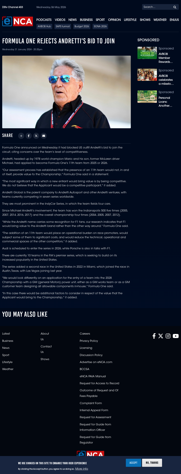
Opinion (114, 20)
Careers (85, 334)
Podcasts (43, 20)
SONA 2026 (100, 27)
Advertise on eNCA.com (96, 362)
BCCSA (84, 369)
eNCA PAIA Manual (93, 376)
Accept (133, 462)
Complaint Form (91, 403)
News (72, 20)
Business (86, 20)
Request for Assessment (95, 417)
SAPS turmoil (63, 27)
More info (81, 469)
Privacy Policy (89, 341)
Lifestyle (130, 20)
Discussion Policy (91, 355)
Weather (160, 20)
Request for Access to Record (99, 383)
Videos (60, 20)
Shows (145, 20)
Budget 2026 (82, 27)
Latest (6, 334)
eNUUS (174, 20)
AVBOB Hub (44, 27)
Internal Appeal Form (94, 410)
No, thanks (152, 462)
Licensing (86, 348)
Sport (100, 20)
